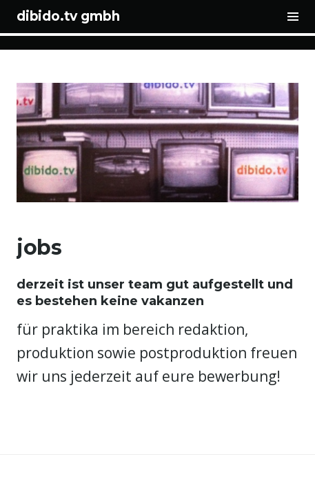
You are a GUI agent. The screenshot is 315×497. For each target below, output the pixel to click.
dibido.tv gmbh (68, 16)
